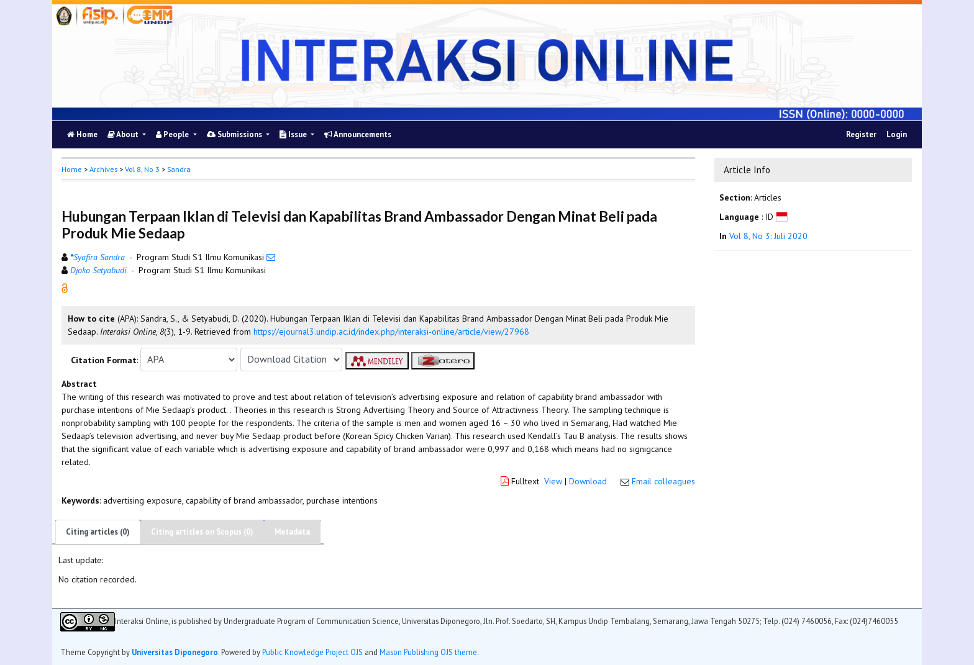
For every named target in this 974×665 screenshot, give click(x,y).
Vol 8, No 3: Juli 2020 (768, 236)
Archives (103, 169)
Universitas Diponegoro (175, 652)
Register (861, 134)
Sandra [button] (179, 169)
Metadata (292, 532)
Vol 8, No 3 (142, 169)
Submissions (235, 134)
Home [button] (71, 169)
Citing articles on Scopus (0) (202, 532)
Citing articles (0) (98, 532)
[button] (64, 286)
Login (896, 134)
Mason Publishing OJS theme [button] (428, 652)
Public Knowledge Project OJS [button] (312, 652)
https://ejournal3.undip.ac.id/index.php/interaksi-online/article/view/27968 (391, 331)
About (123, 134)
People (173, 134)
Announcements (357, 134)
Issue (294, 134)
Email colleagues (663, 481)
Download (588, 481)
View (553, 481)
